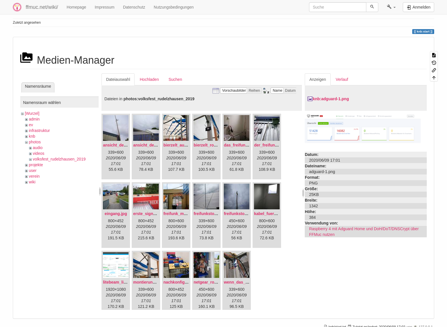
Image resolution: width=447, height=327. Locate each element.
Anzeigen (317, 79)
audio (37, 147)
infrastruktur (39, 130)
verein (34, 176)
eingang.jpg (116, 213)
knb (32, 136)
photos (35, 142)
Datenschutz (134, 7)
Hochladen (149, 79)
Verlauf (342, 79)
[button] (391, 7)
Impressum (104, 7)
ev (31, 125)
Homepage (76, 7)
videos (38, 153)
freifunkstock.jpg (240, 213)
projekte (36, 165)
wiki (32, 182)
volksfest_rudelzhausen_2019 (59, 159)
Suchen (175, 79)
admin (34, 119)
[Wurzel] (32, 113)
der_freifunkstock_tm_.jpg (279, 145)
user (32, 170)
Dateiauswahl (118, 79)
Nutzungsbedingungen (174, 7)
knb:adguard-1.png (331, 99)
